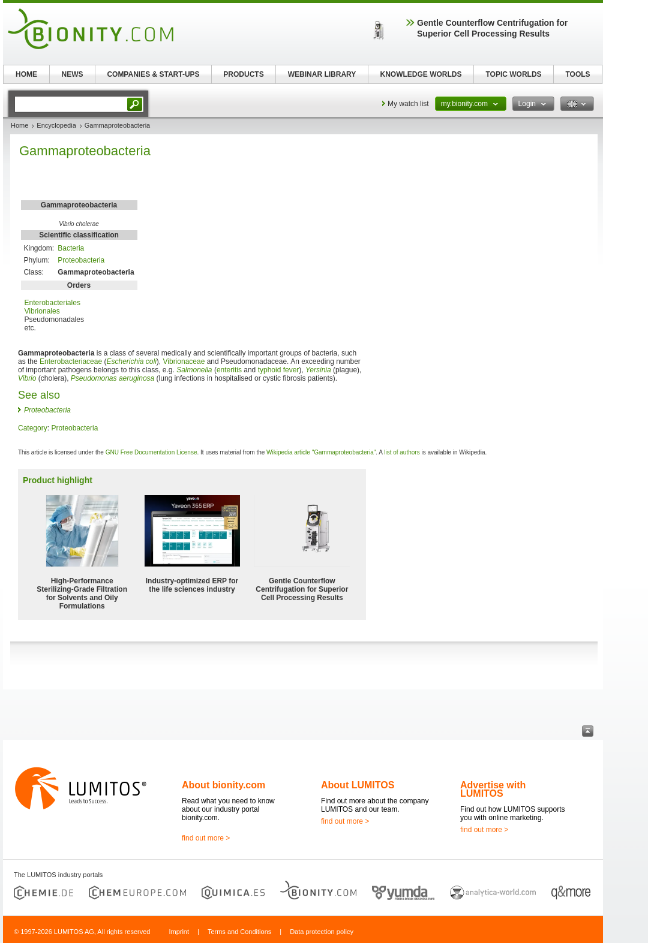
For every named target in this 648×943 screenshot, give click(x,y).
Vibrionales (42, 311)
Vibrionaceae (184, 361)
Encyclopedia (56, 125)
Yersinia (318, 370)
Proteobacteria (81, 260)
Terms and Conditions (239, 931)
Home (19, 125)
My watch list (408, 104)
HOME (26, 74)
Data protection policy (321, 931)
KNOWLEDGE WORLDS (421, 74)
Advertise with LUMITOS (493, 789)
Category (32, 428)
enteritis (229, 370)
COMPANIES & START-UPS (153, 74)
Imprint (179, 931)
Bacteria (71, 248)
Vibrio (27, 378)
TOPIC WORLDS (513, 74)
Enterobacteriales (52, 303)
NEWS (72, 74)
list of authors (401, 452)
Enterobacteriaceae (71, 361)
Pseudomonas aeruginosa (112, 378)
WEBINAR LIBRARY (322, 74)
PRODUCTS (243, 74)
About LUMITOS (357, 785)
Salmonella (194, 370)
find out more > (206, 838)
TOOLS (577, 74)
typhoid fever (278, 370)
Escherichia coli (131, 361)
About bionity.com (223, 785)
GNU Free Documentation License (151, 452)
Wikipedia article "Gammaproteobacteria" (321, 452)
